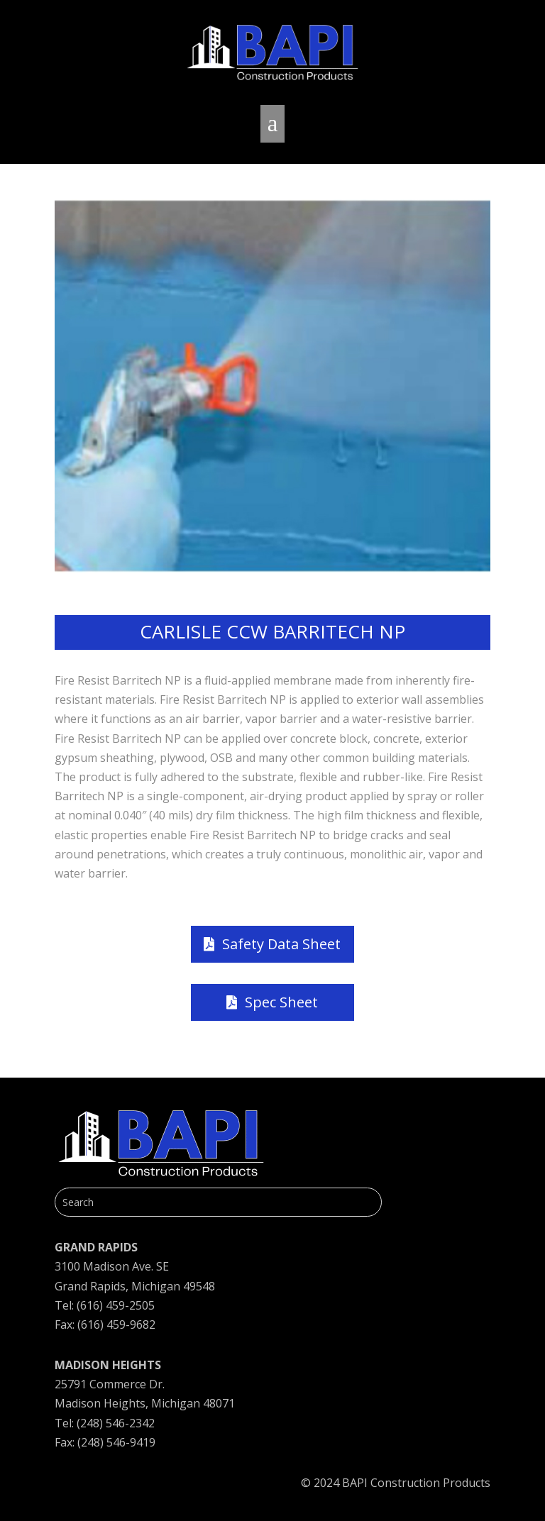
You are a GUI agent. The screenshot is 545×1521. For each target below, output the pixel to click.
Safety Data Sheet (281, 943)
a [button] (273, 123)
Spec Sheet (281, 1002)
